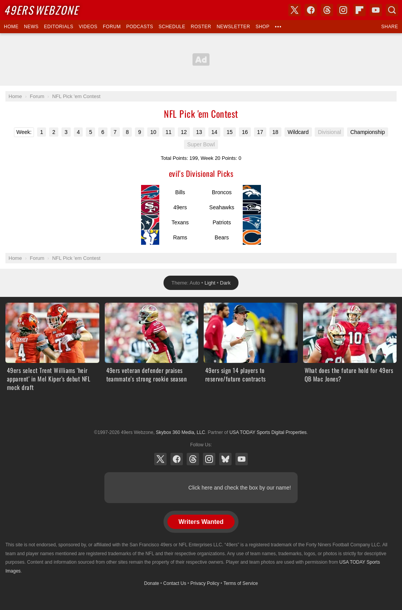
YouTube (241, 459)
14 (214, 132)
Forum (112, 26)
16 (245, 132)
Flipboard (359, 10)
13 (199, 132)
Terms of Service (240, 583)
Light (209, 283)
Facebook (176, 459)
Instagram (209, 459)
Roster (201, 26)
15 (230, 132)
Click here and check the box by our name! (239, 488)
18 (276, 132)
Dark (225, 283)
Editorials (58, 26)
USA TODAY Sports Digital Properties (201, 413)
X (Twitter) (160, 459)
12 (184, 132)
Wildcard (298, 132)
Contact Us (174, 583)
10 (153, 132)
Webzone (41, 10)
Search (392, 10)
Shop (262, 26)
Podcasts (139, 26)
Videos (88, 26)
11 (168, 132)
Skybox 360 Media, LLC (180, 432)
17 (260, 132)
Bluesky (225, 459)
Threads (193, 459)
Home (11, 26)
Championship (367, 132)
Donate (151, 583)
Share (389, 26)
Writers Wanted (201, 521)
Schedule (171, 26)
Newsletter (233, 26)
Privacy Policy (205, 583)
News (31, 26)
